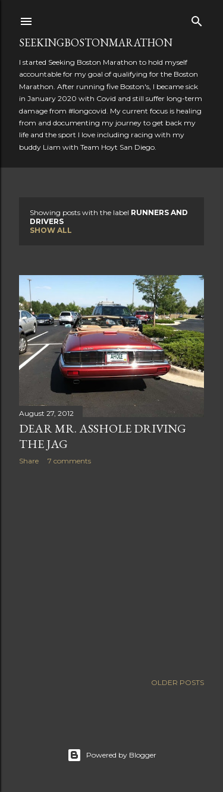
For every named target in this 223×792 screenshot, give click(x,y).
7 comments (69, 460)
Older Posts (177, 682)
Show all (51, 230)
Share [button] (29, 460)
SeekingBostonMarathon (95, 42)
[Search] (197, 18)
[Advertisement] (111, 569)
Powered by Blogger (111, 755)
